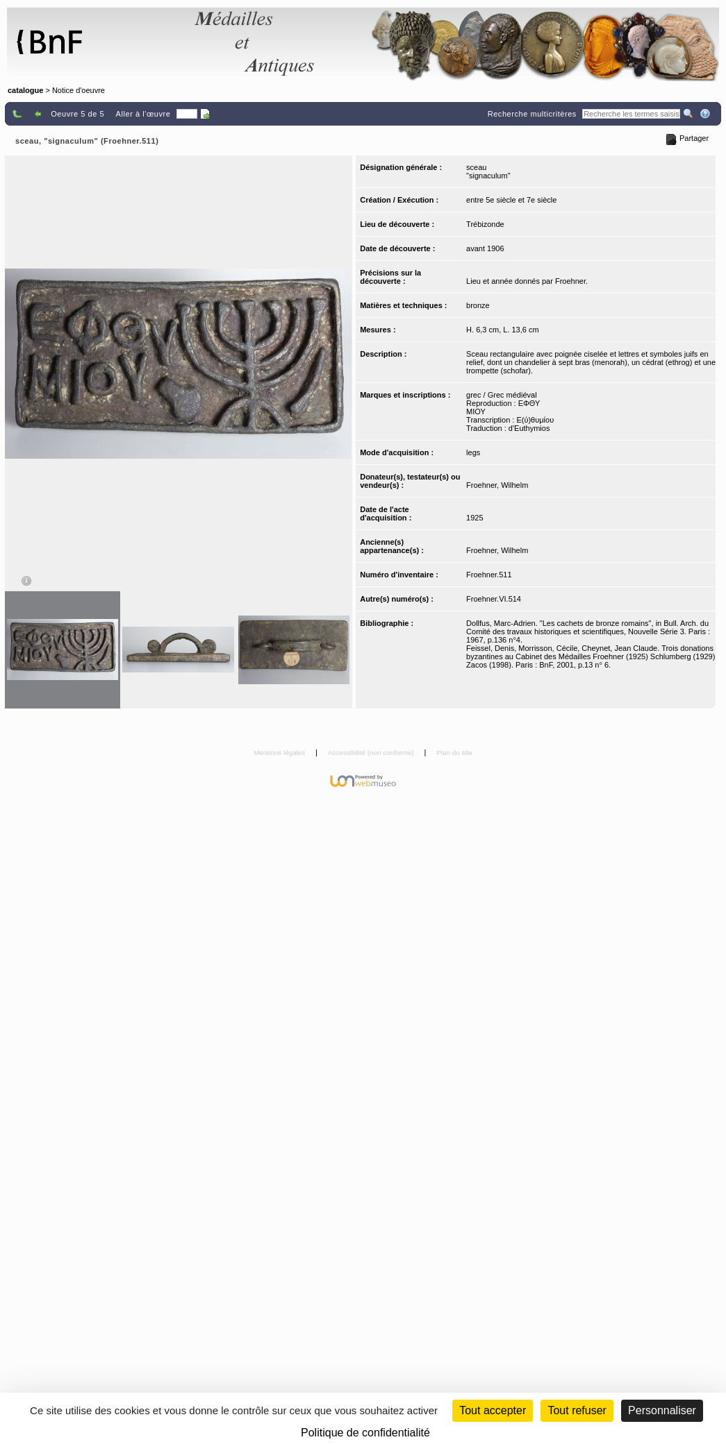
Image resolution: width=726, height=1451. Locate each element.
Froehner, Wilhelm (497, 485)
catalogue (25, 90)
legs (473, 452)
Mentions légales (280, 752)
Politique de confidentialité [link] (365, 1433)
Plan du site (454, 752)
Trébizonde (485, 224)
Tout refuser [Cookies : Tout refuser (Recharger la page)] (576, 1410)
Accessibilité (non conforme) (372, 752)
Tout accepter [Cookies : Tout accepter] (492, 1410)
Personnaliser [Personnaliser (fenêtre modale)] (662, 1410)
